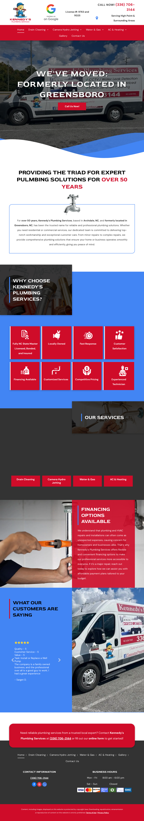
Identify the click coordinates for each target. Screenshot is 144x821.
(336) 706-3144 (60, 738)
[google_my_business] (44, 784)
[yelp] (39, 784)
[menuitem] (20, 29)
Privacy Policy (103, 813)
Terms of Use (91, 813)
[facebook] (34, 784)
